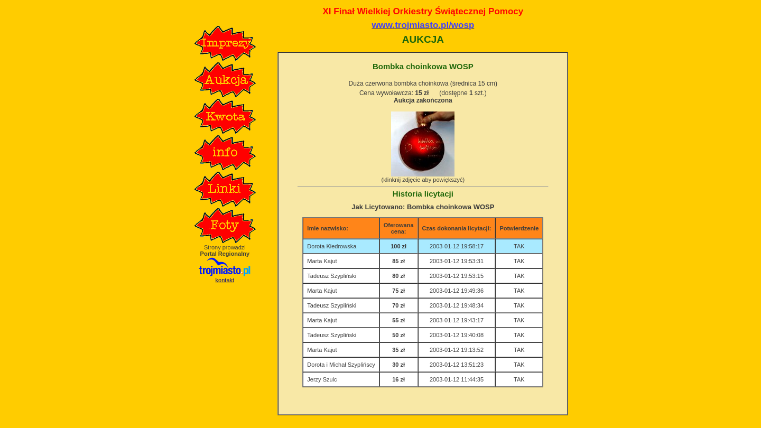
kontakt (225, 280)
